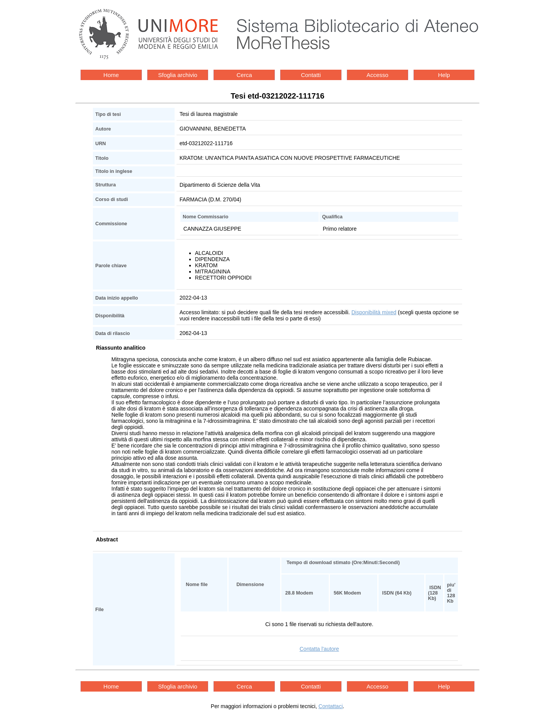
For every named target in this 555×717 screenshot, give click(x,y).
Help (444, 75)
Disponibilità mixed (374, 312)
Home (111, 75)
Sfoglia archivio (177, 75)
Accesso (377, 75)
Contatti (311, 75)
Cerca (244, 75)
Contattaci (330, 706)
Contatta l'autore (319, 649)
